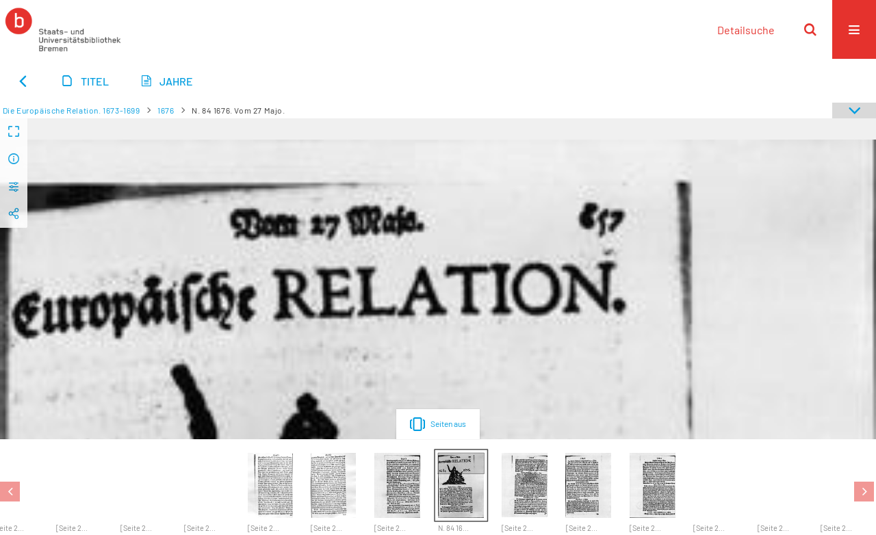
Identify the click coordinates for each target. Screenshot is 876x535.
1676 (165, 110)
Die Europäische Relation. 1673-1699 (71, 110)
